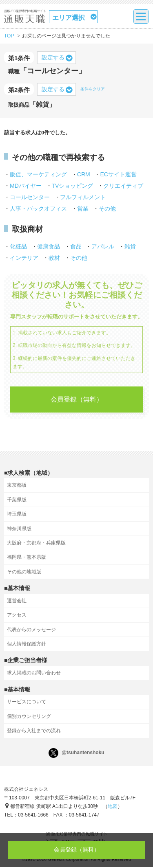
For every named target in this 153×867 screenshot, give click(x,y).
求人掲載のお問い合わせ (34, 673)
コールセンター (30, 197)
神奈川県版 (19, 528)
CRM (83, 174)
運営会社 (17, 601)
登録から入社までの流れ (34, 730)
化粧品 (18, 246)
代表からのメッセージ (31, 629)
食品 (76, 246)
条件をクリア (92, 89)
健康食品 (48, 246)
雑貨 (130, 246)
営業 (83, 208)
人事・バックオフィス (38, 208)
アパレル (102, 246)
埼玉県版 (17, 514)
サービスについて (26, 702)
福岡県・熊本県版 (26, 557)
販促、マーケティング (38, 174)
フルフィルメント (83, 197)
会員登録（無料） (77, 399)
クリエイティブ (123, 185)
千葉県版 (17, 500)
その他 (107, 208)
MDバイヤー (26, 185)
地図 (113, 806)
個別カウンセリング (29, 716)
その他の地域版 (24, 572)
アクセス (17, 615)
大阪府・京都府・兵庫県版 (36, 543)
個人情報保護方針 (26, 644)
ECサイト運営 (118, 174)
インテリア (24, 258)
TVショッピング (72, 185)
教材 (54, 258)
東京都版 (17, 485)
